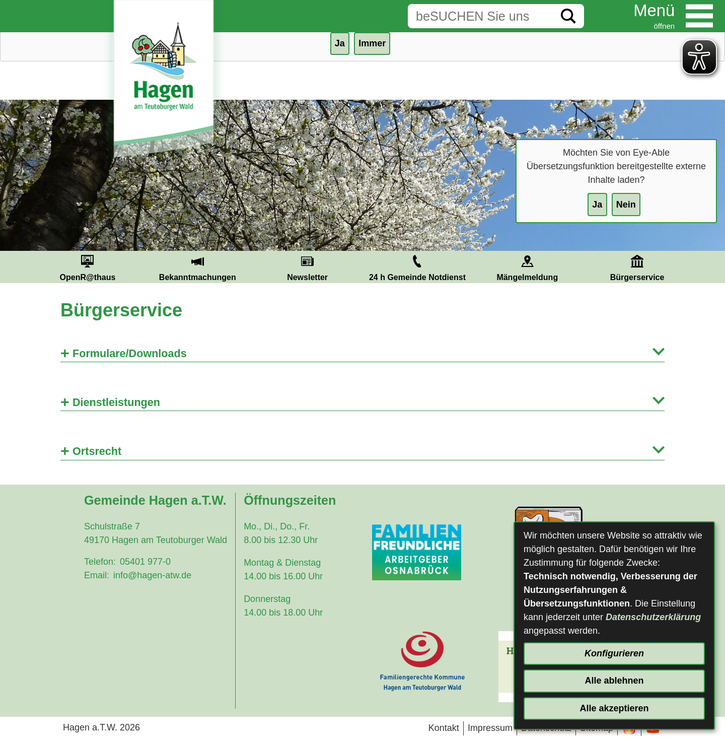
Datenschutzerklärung (653, 617)
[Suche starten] (568, 16)
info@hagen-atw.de (152, 575)
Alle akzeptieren (613, 708)
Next (704, 267)
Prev (21, 267)
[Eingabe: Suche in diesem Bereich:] (480, 16)
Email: (96, 575)
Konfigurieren (614, 653)
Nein (626, 204)
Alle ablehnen (614, 681)
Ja (597, 204)
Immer (372, 43)
